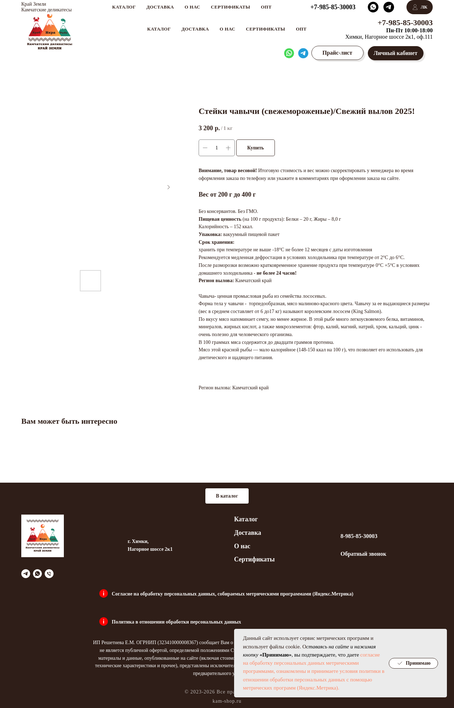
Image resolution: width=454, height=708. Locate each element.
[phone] (49, 573)
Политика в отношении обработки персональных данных (176, 622)
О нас (227, 29)
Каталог (246, 519)
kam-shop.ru (226, 701)
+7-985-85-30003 (405, 22)
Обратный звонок (363, 554)
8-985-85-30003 (358, 536)
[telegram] (25, 573)
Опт (301, 29)
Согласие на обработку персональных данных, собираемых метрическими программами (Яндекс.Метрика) (232, 594)
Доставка (195, 29)
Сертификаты (265, 29)
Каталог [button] (159, 29)
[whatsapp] (37, 573)
